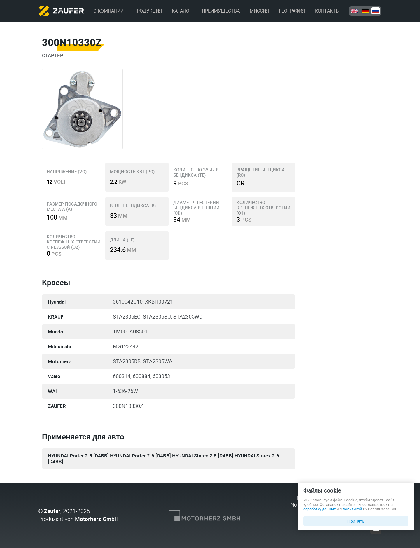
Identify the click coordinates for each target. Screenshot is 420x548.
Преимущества (221, 11)
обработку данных (319, 509)
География (292, 11)
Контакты (327, 11)
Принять (356, 521)
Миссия (259, 11)
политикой (352, 509)
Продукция (148, 11)
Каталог (182, 11)
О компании (108, 11)
